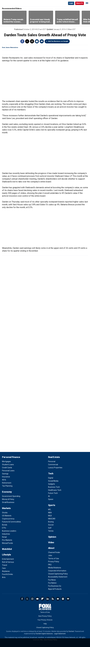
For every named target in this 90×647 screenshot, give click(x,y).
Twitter (27, 41)
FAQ (49, 565)
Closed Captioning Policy (58, 574)
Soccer (51, 525)
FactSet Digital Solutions (44, 634)
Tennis (50, 531)
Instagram (32, 599)
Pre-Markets (7, 540)
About (51, 548)
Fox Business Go (54, 586)
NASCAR (51, 519)
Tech (50, 473)
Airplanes (6, 571)
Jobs (50, 555)
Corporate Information (57, 571)
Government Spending (11, 496)
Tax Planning (7, 486)
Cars (4, 568)
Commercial (53, 465)
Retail (4, 537)
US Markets (6, 516)
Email (42, 41)
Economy (7, 491)
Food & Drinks (7, 574)
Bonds (4, 525)
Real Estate (54, 457)
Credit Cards (7, 468)
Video (51, 542)
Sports (51, 505)
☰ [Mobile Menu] (87, 3)
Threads (32, 41)
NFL (49, 510)
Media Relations (54, 568)
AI (49, 496)
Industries (6, 534)
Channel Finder (54, 552)
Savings (5, 474)
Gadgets (51, 484)
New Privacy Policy (45, 616)
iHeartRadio (68, 599)
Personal (51, 461)
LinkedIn (48, 599)
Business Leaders (9, 531)
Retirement (6, 483)
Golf (49, 528)
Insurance (6, 477)
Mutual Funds (7, 543)
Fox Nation (52, 583)
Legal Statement (60, 634)
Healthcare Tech (54, 490)
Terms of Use (53, 558)
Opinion (52, 536)
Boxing (51, 522)
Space (50, 499)
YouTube (37, 599)
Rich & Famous (8, 562)
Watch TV (79, 3)
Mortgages (6, 461)
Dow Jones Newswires (10, 47)
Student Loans (8, 465)
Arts (3, 577)
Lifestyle (6, 554)
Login (71, 3)
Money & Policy (8, 499)
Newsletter (58, 599)
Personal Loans (8, 471)
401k (4, 480)
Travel (4, 565)
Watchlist (7, 549)
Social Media (53, 481)
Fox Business (10, 3)
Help (45, 624)
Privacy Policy (53, 562)
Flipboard (42, 599)
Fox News (52, 580)
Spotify (63, 599)
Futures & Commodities (11, 522)
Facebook (22, 41)
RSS (53, 599)
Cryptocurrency (8, 519)
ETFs (4, 528)
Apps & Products (55, 589)
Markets (6, 508)
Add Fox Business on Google (58, 41)
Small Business (8, 502)
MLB (50, 516)
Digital (50, 478)
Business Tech (54, 487)
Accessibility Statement (57, 577)
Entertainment (8, 559)
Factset (71, 631)
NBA (50, 513)
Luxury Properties (55, 468)
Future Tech (53, 493)
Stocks (5, 513)
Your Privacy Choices (45, 620)
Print (37, 41)
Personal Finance (11, 457)
